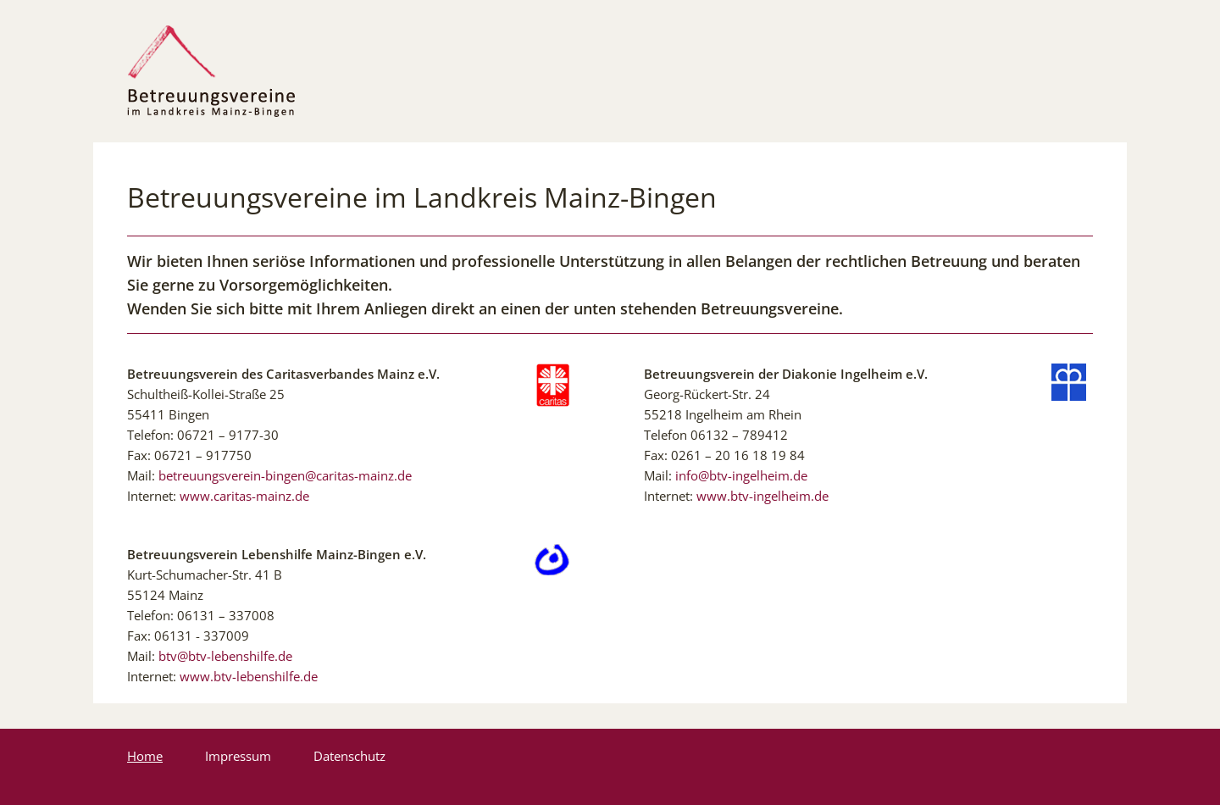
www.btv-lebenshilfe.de (249, 676)
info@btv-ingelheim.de (741, 475)
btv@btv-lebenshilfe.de (225, 655)
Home (145, 755)
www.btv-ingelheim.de (762, 495)
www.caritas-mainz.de (244, 495)
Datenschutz (349, 755)
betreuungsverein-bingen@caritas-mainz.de (285, 475)
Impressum (238, 755)
